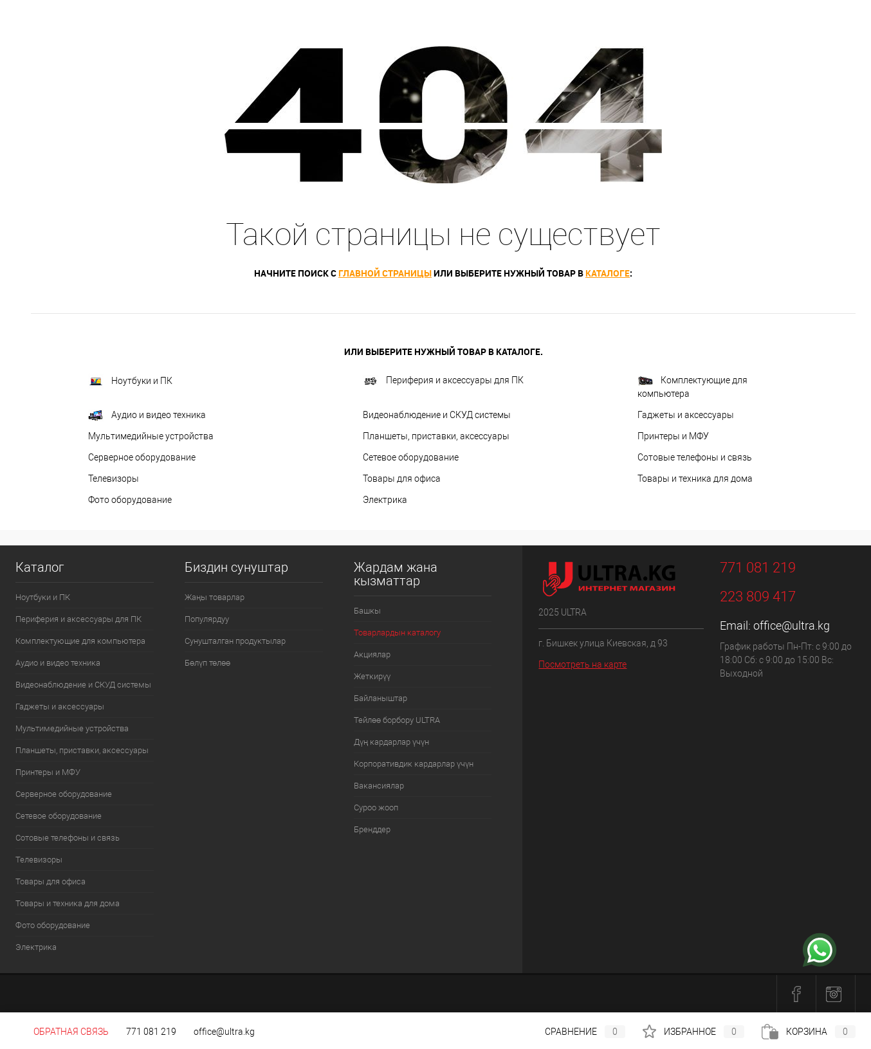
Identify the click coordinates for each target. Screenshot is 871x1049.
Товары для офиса (402, 478)
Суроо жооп (376, 807)
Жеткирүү (372, 676)
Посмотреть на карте (582, 664)
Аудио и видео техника (147, 415)
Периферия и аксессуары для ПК (443, 381)
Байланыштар (380, 698)
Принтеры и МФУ (673, 436)
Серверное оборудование (142, 457)
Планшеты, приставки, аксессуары (436, 436)
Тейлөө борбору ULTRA (397, 720)
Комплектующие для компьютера (692, 387)
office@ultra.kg (791, 625)
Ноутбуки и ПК (130, 381)
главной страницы (385, 273)
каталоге (607, 273)
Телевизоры (113, 478)
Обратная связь (62, 1031)
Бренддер (372, 829)
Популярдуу (207, 619)
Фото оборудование (130, 500)
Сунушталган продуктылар (235, 641)
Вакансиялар (379, 785)
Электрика (385, 500)
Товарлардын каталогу (397, 632)
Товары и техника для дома (695, 478)
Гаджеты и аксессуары (685, 415)
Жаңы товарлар (214, 597)
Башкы (367, 611)
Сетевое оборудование (411, 457)
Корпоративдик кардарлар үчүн (413, 764)
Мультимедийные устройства (151, 436)
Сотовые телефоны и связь (694, 457)
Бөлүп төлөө (207, 663)
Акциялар (372, 654)
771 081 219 (151, 1031)
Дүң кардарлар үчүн (391, 742)
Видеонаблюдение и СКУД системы (437, 415)
